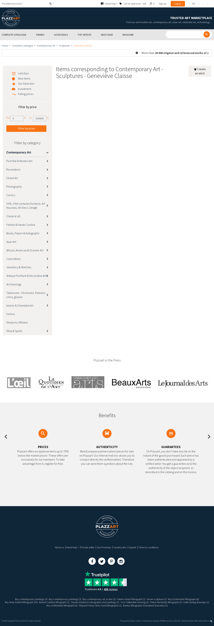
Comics (10, 195)
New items (24, 78)
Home (5, 45)
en (193, 3)
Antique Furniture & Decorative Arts (26, 275)
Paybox (191, 621)
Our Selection (26, 83)
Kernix (208, 621)
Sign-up (162, 3)
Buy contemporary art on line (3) (99, 599)
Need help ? (72, 547)
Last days (23, 73)
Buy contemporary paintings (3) (31, 599)
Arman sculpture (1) (157, 599)
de (198, 3)
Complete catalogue (22, 45)
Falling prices (25, 94)
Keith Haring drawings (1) (196, 602)
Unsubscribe (119, 547)
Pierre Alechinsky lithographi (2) (166, 602)
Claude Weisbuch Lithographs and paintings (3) (95, 602)
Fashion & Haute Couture (20, 224)
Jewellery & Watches (18, 267)
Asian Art (11, 242)
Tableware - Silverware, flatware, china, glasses (26, 295)
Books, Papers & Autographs (22, 233)
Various (10, 314)
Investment (24, 89)
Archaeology (13, 284)
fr (188, 3)
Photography (14, 186)
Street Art (12, 178)
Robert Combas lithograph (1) (54, 602)
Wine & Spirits (14, 331)
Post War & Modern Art (19, 161)
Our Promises (104, 547)
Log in (178, 3)
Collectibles (13, 259)
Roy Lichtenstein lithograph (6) (183, 599)
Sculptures (64, 45)
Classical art (13, 216)
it (204, 3)
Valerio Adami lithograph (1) (131, 599)
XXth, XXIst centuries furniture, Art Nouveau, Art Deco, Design (25, 206)
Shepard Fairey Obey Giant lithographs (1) (100, 605)
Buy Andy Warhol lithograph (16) (21, 602)
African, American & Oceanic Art (24, 250)
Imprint (132, 547)
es (208, 3)
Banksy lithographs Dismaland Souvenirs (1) (145, 605)
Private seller (87, 547)
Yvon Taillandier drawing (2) (134, 602)
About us (59, 547)
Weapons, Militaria (17, 322)
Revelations (13, 169)
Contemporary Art (46, 45)
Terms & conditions (149, 547)
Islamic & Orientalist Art (19, 305)
